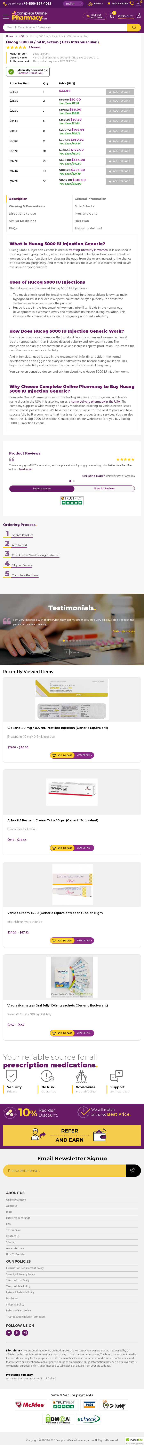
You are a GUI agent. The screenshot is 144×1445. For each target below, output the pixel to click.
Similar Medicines (22, 221)
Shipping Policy (15, 1305)
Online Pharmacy (16, 1200)
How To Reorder (15, 1255)
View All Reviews (104, 489)
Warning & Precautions (27, 206)
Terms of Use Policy (18, 1280)
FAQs (13, 228)
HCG (21, 36)
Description (18, 199)
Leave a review (42, 489)
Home (9, 36)
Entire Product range (18, 1218)
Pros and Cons (86, 213)
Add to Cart (119, 92)
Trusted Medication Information (25, 1317)
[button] (134, 1441)
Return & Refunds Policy (20, 1293)
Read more (25, 469)
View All (72, 652)
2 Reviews (34, 47)
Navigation (6, 17)
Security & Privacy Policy (20, 1275)
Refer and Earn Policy (18, 1311)
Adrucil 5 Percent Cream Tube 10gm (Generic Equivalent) (52, 820)
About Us (11, 1206)
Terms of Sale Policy (18, 1287)
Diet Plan (82, 221)
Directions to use (22, 213)
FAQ (8, 1224)
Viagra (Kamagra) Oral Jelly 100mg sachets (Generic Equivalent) (57, 1005)
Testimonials (14, 1230)
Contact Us (12, 1236)
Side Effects (84, 206)
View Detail (83, 755)
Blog (9, 1212)
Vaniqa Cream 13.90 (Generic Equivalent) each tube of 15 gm (55, 913)
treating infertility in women (88, 250)
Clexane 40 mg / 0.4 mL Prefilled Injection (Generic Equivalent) (57, 728)
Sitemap (11, 1243)
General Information (90, 199)
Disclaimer (12, 1299)
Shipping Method (88, 228)
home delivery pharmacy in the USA (95, 401)
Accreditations (15, 1248)
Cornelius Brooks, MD (29, 73)
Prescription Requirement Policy (25, 1268)
